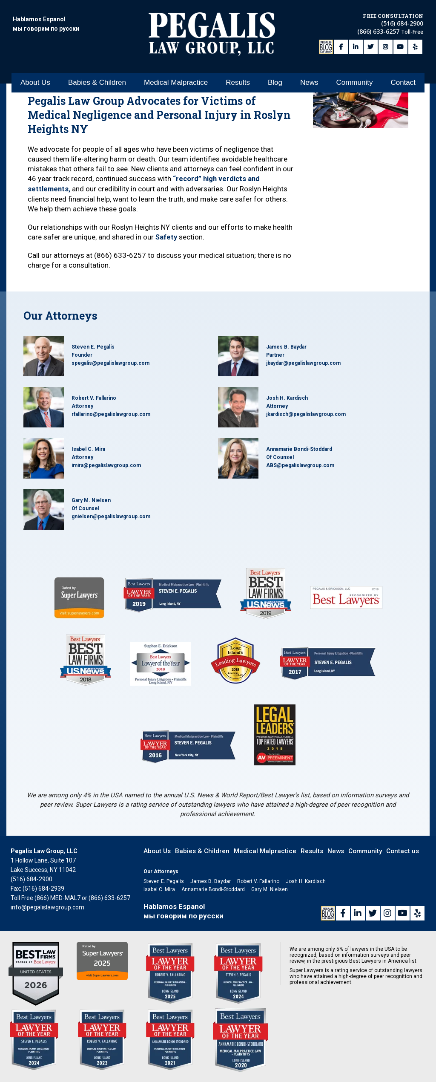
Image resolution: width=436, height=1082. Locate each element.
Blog (275, 65)
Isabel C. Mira (88, 448)
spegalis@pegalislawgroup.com (110, 362)
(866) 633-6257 (379, 29)
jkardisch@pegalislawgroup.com (306, 413)
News (309, 65)
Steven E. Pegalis (93, 346)
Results (238, 65)
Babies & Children (97, 65)
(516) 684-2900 (402, 21)
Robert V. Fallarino (94, 397)
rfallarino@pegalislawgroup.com (111, 413)
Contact (403, 65)
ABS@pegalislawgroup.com (300, 464)
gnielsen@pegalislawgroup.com (111, 516)
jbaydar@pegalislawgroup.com (303, 362)
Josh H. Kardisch (287, 397)
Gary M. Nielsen (91, 499)
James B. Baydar (286, 346)
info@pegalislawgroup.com (47, 906)
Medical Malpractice (176, 65)
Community (354, 65)
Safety (166, 236)
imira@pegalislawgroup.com (106, 464)
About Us (35, 65)
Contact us (402, 850)
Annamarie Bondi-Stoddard (299, 448)
